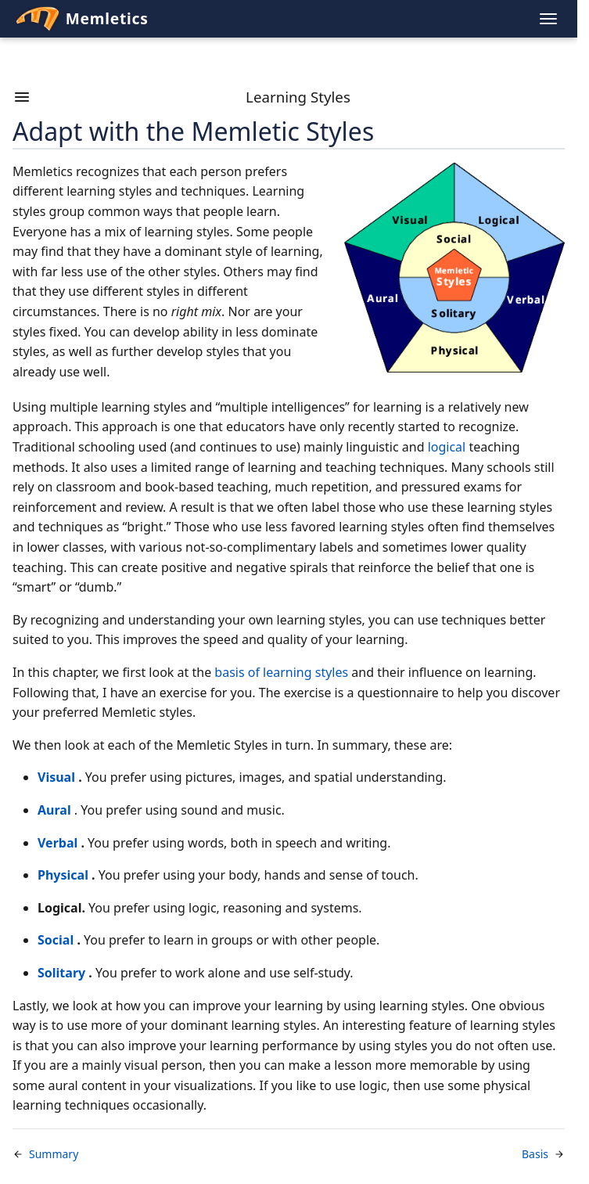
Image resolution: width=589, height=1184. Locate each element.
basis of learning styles (281, 672)
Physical (63, 875)
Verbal (57, 842)
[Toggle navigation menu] (548, 19)
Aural (54, 810)
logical (447, 446)
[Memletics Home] (275, 18)
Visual (56, 777)
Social (56, 939)
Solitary (61, 972)
